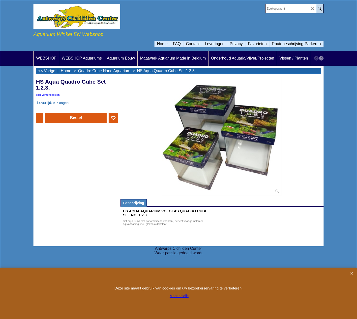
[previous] (316, 58)
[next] (321, 58)
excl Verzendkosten (48, 94)
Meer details (179, 296)
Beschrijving (133, 203)
